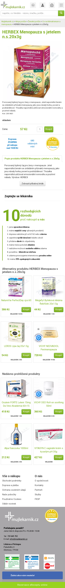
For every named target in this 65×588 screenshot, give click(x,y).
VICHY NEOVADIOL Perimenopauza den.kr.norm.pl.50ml (49, 348)
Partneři (38, 490)
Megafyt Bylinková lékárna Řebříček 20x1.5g (48, 302)
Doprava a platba (10, 485)
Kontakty (39, 485)
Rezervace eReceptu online (32, 585)
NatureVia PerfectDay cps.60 (16, 300)
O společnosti (41, 480)
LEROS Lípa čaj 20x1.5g (16, 346)
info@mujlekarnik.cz (18, 539)
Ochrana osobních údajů (14, 490)
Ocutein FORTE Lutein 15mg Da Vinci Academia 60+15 (16, 404)
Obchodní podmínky (11, 480)
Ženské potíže (34, 21)
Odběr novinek (9, 503)
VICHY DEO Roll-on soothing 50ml (49, 404)
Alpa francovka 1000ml (16, 448)
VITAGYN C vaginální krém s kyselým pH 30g (48, 450)
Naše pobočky (9, 494)
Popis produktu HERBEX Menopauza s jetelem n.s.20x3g (32, 158)
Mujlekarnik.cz (7, 21)
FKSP (37, 499)
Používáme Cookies (11, 499)
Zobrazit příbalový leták (33, 183)
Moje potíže (21, 21)
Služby (38, 494)
